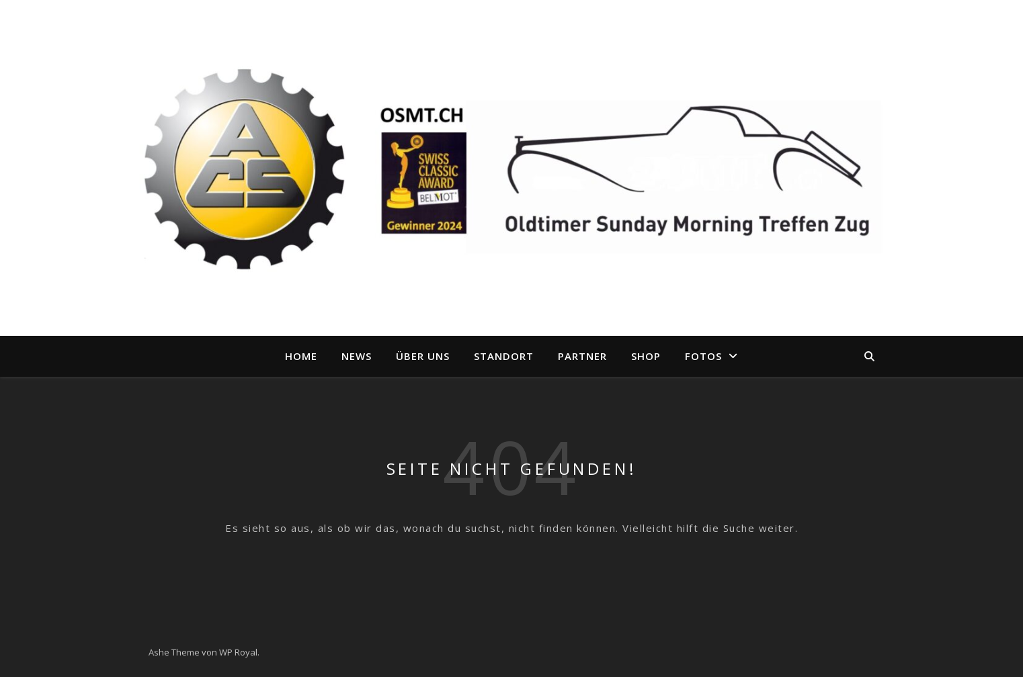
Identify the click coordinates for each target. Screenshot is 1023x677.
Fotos (703, 356)
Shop (646, 356)
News (356, 356)
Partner (582, 356)
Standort (504, 356)
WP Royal (238, 652)
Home (301, 356)
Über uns (423, 356)
